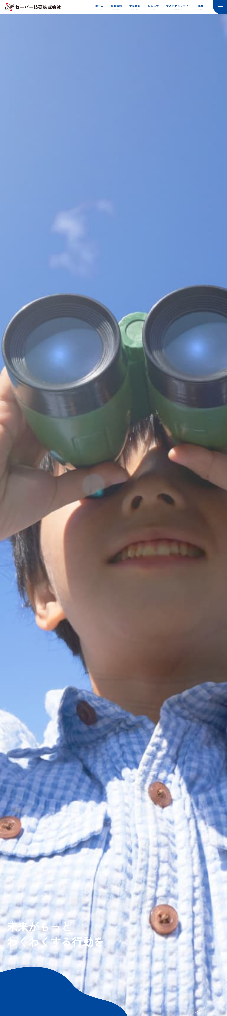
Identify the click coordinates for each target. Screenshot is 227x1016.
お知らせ (153, 7)
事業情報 (116, 7)
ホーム (99, 7)
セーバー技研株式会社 (33, 7)
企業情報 (135, 7)
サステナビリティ (177, 7)
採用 (200, 7)
